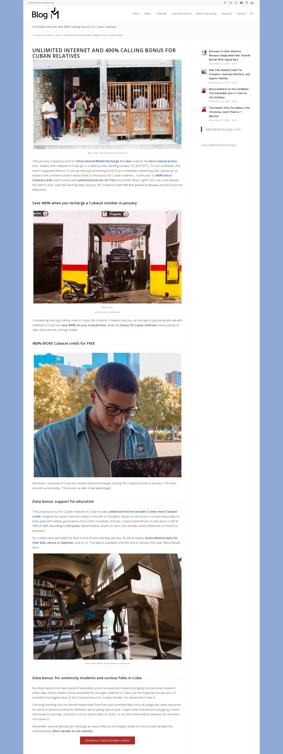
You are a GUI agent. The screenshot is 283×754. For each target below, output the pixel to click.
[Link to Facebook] (225, 2)
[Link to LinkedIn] (252, 2)
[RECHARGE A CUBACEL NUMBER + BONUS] (107, 740)
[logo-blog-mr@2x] (47, 13)
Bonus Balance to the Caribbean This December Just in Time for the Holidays (229, 93)
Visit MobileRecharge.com (41, 2)
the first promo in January (140, 185)
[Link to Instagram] (230, 2)
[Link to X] (236, 2)
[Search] (251, 13)
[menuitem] (41, 3)
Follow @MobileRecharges (218, 145)
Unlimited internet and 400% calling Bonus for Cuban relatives (74, 27)
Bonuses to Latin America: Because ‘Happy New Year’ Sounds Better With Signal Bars (229, 55)
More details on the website (73, 731)
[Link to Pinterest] (246, 2)
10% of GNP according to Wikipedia (56, 526)
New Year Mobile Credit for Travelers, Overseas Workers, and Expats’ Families (229, 74)
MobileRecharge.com (223, 129)
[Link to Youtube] (241, 2)
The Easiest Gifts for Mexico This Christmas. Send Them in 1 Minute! (229, 112)
